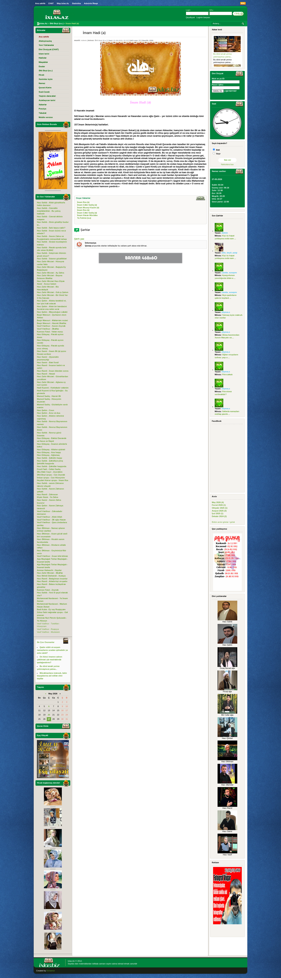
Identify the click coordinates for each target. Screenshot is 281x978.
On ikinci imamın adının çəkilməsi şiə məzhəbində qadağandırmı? (49, 659)
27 (49, 719)
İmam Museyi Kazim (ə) (88, 207)
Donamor (51, 971)
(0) (140, 40)
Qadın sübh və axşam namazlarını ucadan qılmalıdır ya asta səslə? (52, 650)
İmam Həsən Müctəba (87, 215)
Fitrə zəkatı (227, 374)
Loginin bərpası (203, 17)
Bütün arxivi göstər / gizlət (223, 522)
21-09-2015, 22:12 (120, 40)
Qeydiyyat (190, 17)
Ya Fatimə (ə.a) (84, 218)
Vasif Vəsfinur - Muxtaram (48, 632)
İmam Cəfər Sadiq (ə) (87, 205)
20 (49, 715)
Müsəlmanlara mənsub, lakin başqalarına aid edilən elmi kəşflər (52, 676)
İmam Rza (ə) (83, 202)
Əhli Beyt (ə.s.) (101, 40)
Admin (84, 40)
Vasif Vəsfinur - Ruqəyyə (48, 629)
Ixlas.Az (71, 961)
